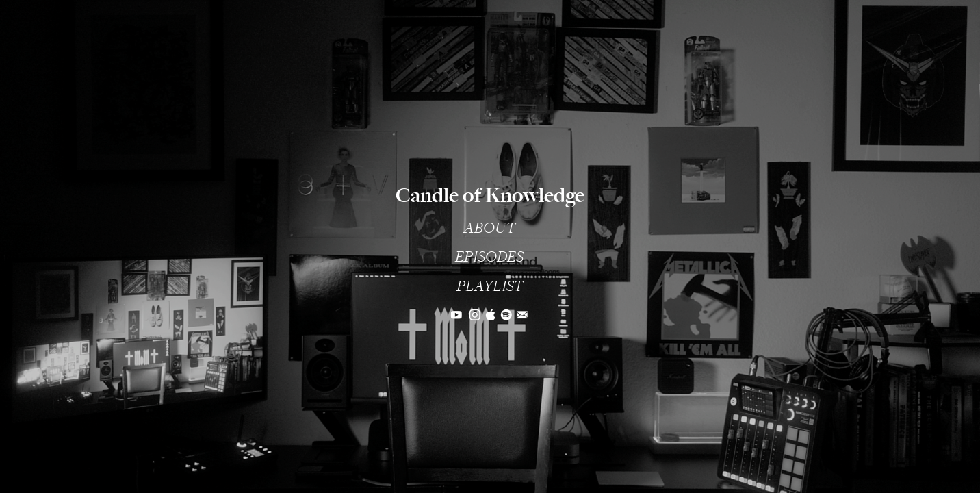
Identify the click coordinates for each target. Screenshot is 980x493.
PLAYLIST (490, 286)
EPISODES (489, 256)
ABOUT (490, 228)
